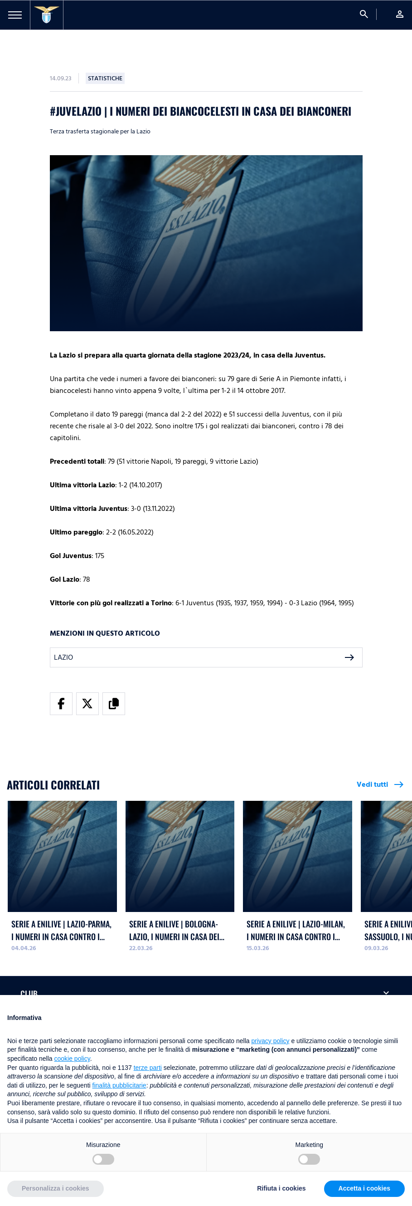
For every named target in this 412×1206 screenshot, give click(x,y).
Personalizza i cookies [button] (55, 1188)
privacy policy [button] (271, 1040)
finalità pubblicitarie (119, 1085)
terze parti (148, 1067)
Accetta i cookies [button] (364, 1188)
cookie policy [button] (72, 1058)
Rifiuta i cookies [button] (281, 1188)
